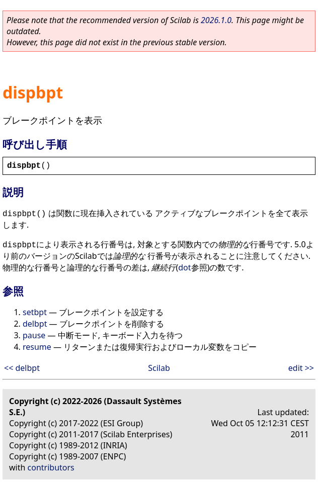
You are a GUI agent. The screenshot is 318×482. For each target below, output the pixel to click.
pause (34, 335)
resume (37, 346)
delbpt (35, 323)
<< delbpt (22, 367)
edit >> (301, 367)
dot (184, 267)
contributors (51, 467)
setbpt (35, 312)
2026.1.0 (216, 20)
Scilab (159, 367)
